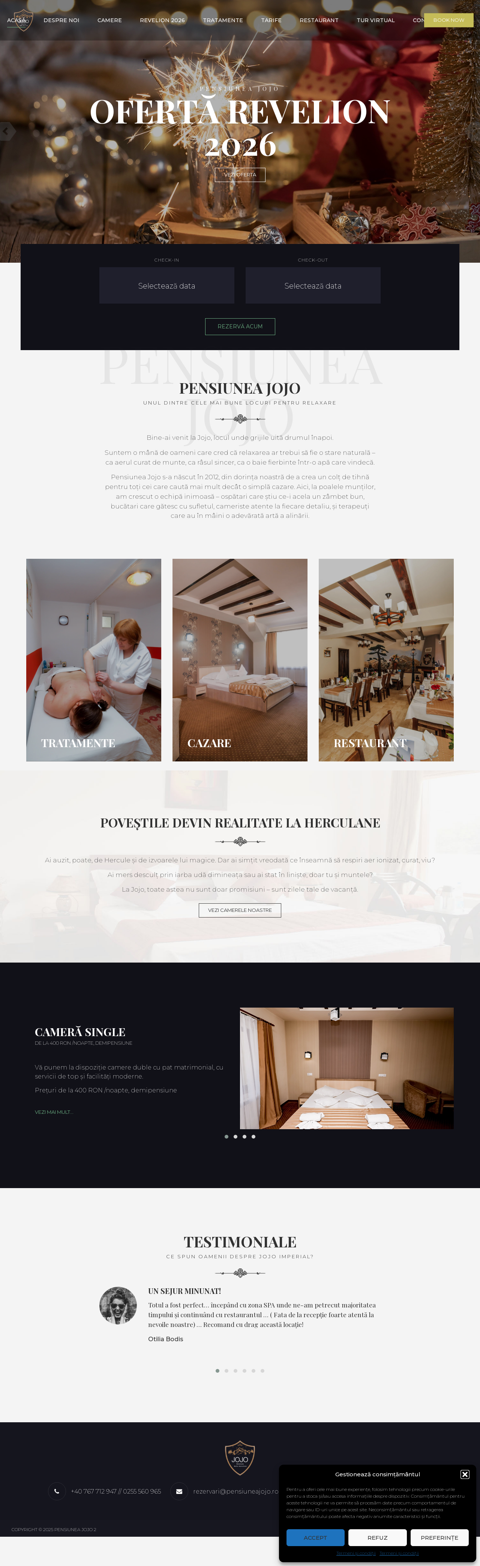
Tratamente (223, 20)
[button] (465, 1474)
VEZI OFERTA (240, 174)
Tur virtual (377, 20)
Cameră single (80, 1046)
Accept (315, 1537)
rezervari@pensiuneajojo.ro (236, 1520)
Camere (109, 20)
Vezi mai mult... (54, 1127)
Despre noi (60, 20)
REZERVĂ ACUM (240, 326)
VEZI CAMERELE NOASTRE (240, 925)
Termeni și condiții (356, 1553)
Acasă (15, 20)
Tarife (271, 20)
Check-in (166, 260)
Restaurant (319, 20)
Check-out (313, 260)
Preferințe (439, 1537)
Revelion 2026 (162, 20)
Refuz (378, 1537)
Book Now (449, 20)
